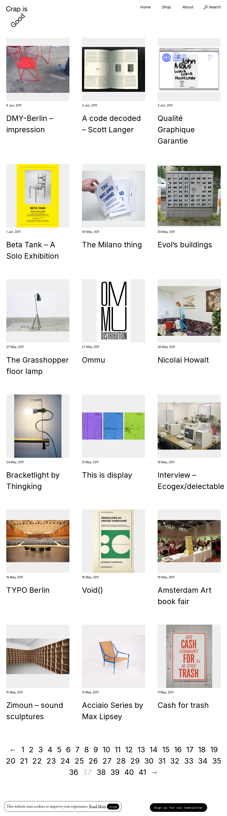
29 (135, 760)
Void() (92, 590)
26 (93, 760)
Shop (166, 7)
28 (121, 760)
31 (162, 760)
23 (51, 760)
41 (142, 772)
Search (212, 7)
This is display (107, 475)
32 (175, 760)
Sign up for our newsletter (178, 807)
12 (129, 749)
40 (129, 772)
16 (178, 749)
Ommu (93, 360)
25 (79, 760)
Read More (97, 806)
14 (154, 749)
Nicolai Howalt (183, 360)
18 (202, 749)
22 (37, 760)
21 (24, 760)
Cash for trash (183, 705)
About (187, 7)
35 (216, 760)
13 (141, 749)
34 (203, 760)
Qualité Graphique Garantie (176, 129)
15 (166, 749)
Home (145, 7)
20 (10, 760)
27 (107, 760)
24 (65, 760)
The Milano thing (112, 244)
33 (188, 760)
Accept (113, 806)
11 (118, 749)
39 (115, 772)
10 (106, 749)
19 (214, 749)
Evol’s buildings (185, 244)
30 (148, 760)
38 (101, 772)
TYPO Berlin (28, 590)
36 (73, 772)
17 (190, 749)
